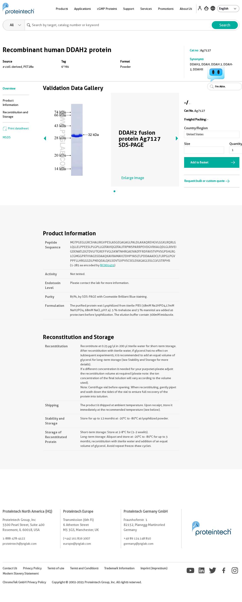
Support (128, 8)
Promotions (165, 8)
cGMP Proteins (107, 8)
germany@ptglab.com (138, 543)
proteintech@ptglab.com (20, 543)
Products (62, 8)
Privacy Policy (32, 568)
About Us (186, 8)
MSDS (7, 137)
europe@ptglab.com (77, 543)
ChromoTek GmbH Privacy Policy (24, 582)
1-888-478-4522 (14, 538)
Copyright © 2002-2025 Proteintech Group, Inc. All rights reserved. (96, 582)
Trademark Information (119, 568)
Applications (82, 8)
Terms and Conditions (84, 568)
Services (146, 8)
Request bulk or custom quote (207, 181)
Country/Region (196, 128)
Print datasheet (16, 128)
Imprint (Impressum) (153, 568)
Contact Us (10, 568)
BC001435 (107, 265)
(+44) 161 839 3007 (76, 538)
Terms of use (55, 568)
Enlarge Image (132, 178)
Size (187, 144)
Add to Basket (199, 162)
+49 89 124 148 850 (137, 538)
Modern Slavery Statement (21, 573)
